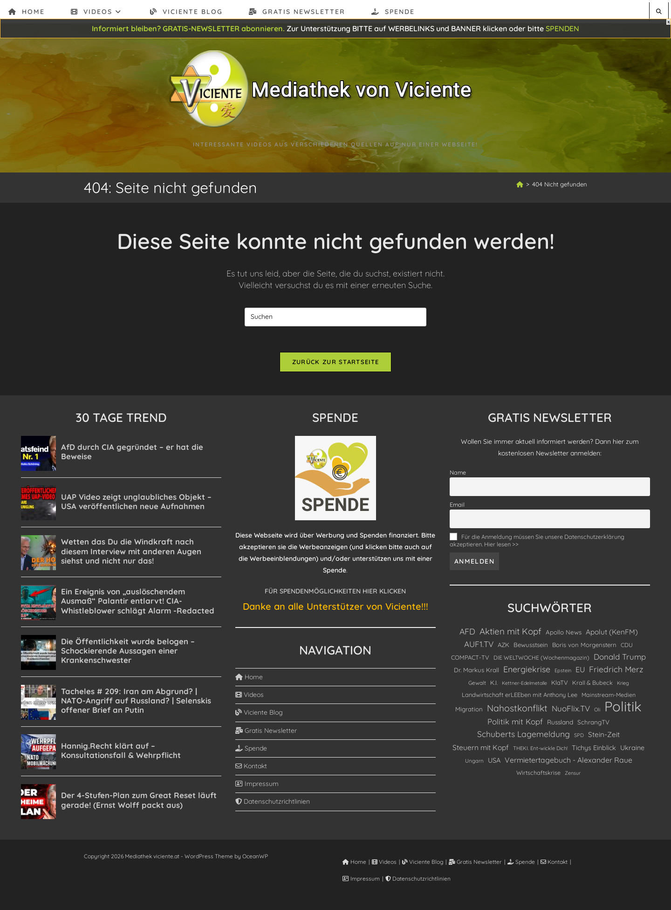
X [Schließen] (668, 22)
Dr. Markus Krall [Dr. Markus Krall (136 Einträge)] (476, 672)
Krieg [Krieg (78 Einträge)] (623, 685)
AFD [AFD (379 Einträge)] (467, 633)
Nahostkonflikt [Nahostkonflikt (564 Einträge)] (517, 710)
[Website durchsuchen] (658, 11)
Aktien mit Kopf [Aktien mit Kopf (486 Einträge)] (510, 633)
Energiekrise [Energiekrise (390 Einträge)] (526, 671)
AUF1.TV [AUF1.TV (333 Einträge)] (478, 646)
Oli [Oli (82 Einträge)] (597, 711)
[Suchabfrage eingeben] (335, 317)
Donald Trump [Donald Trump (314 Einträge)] (620, 659)
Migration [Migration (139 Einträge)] (469, 711)
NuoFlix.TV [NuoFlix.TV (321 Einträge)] (571, 710)
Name (458, 474)
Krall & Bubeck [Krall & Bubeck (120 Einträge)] (592, 684)
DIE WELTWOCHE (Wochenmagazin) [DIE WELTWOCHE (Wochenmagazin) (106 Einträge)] (541, 659)
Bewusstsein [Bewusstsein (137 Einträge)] (531, 647)
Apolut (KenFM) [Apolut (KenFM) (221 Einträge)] (612, 633)
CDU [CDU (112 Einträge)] (627, 647)
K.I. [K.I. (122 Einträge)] (494, 684)
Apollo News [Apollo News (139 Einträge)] (564, 634)
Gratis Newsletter (266, 732)
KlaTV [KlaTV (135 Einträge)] (559, 684)
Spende (251, 750)
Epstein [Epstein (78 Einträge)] (563, 672)
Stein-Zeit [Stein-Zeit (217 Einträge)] (604, 736)
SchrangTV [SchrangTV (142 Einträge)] (593, 724)
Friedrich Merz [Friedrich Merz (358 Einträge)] (616, 671)
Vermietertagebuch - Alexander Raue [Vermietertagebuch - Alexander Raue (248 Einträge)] (568, 761)
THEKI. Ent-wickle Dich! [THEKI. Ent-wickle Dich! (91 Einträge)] (540, 750)
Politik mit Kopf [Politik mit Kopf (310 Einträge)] (515, 724)
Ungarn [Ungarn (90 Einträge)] (474, 762)
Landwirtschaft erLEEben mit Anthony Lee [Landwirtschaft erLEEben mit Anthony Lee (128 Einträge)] (519, 696)
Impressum (257, 786)
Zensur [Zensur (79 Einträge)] (573, 775)
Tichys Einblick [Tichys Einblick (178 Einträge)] (594, 749)
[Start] (519, 184)
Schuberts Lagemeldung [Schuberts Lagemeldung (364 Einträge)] (523, 736)
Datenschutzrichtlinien (272, 804)
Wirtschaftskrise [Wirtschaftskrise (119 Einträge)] (538, 774)
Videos (249, 697)
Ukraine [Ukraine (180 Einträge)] (632, 749)
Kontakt (251, 768)
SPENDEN (562, 28)
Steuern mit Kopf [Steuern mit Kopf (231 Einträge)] (480, 749)
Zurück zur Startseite (335, 364)
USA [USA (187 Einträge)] (494, 762)
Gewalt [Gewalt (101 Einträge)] (477, 684)
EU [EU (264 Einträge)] (580, 671)
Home (249, 679)
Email (457, 506)
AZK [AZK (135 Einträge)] (503, 647)
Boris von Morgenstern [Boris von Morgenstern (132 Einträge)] (584, 647)
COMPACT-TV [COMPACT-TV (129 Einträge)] (470, 659)
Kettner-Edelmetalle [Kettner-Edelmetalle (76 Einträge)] (524, 685)
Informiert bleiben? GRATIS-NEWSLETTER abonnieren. (188, 28)
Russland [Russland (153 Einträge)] (560, 724)
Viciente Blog (259, 714)
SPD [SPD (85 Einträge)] (579, 737)
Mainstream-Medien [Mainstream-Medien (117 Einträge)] (609, 696)
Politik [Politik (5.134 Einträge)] (623, 708)
